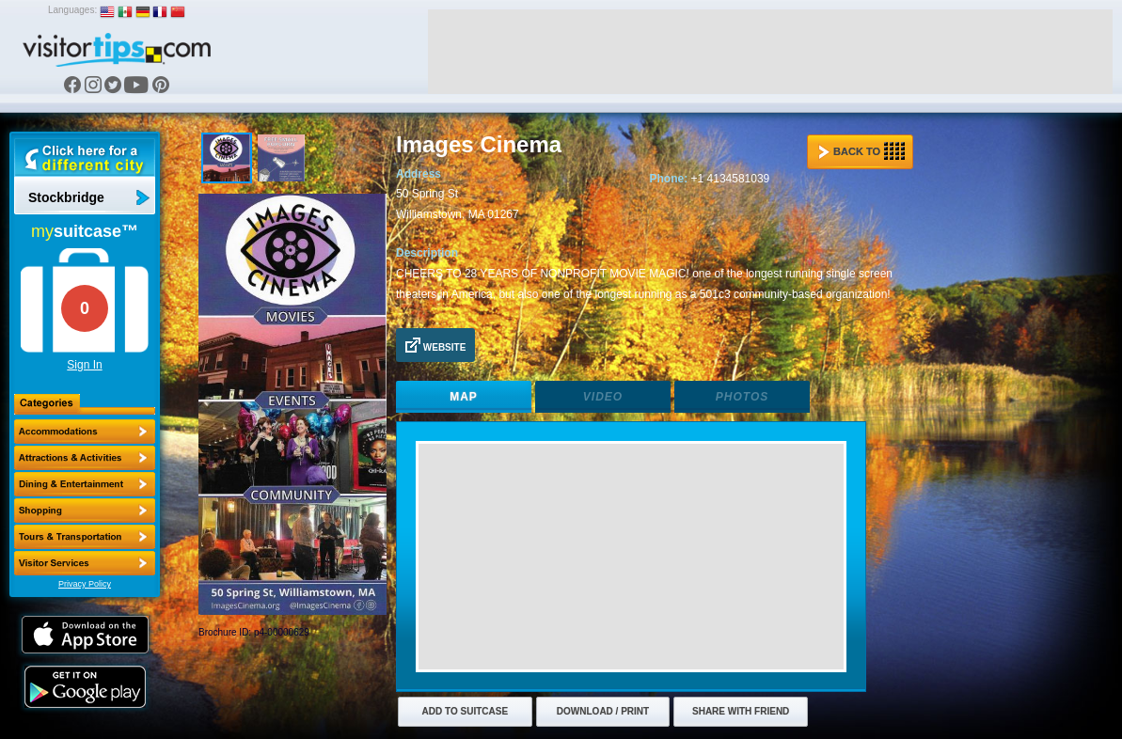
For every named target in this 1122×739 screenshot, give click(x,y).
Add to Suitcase (465, 711)
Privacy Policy (84, 584)
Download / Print (603, 711)
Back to (861, 151)
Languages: (72, 10)
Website (435, 345)
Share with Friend (740, 711)
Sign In (84, 364)
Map (464, 396)
